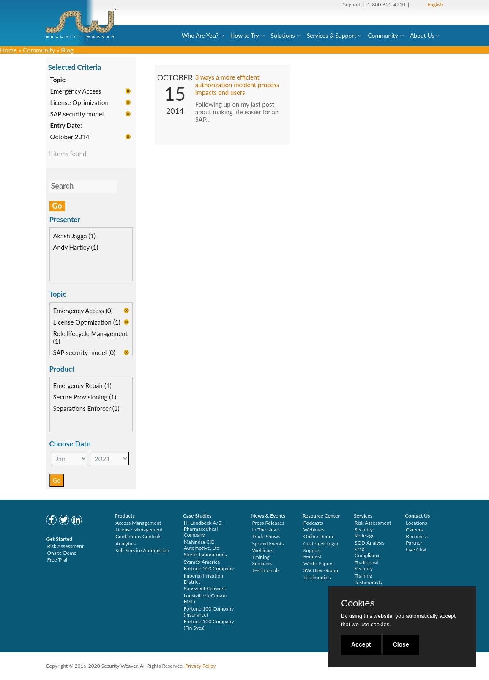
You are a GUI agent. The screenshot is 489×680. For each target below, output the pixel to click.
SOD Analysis (370, 543)
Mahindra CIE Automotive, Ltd (202, 545)
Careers (414, 529)
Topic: (58, 80)
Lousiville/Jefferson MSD (205, 598)
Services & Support (331, 35)
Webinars (262, 550)
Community (383, 35)
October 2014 (70, 137)
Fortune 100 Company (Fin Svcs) (209, 624)
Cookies (357, 603)
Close (401, 644)
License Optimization (79, 103)
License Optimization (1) (86, 322)
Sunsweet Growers (205, 588)
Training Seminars (262, 560)
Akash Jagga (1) (74, 236)
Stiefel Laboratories (205, 554)
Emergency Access (75, 91)
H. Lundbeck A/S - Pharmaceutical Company (204, 529)
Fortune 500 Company (209, 568)
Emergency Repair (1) (82, 386)
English (435, 4)
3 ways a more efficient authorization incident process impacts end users (237, 85)
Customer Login (321, 543)
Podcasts (313, 523)
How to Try (244, 35)
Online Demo (318, 536)
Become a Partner (417, 539)
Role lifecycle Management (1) (90, 337)
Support (352, 4)
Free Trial (57, 559)
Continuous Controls (138, 536)
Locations (416, 523)
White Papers (318, 563)
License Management (139, 529)
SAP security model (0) (84, 353)
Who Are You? (200, 35)
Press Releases (268, 523)
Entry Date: (66, 125)
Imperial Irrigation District (203, 579)
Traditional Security (366, 565)
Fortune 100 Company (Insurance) (209, 612)
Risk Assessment (65, 546)
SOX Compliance (368, 552)
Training (363, 576)
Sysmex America (202, 562)
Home (8, 50)
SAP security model (77, 114)
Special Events (268, 543)
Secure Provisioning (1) (84, 397)
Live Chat (416, 549)
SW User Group (320, 570)
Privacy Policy (200, 666)
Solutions (283, 35)
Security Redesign (365, 532)
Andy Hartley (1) (75, 248)
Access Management (138, 523)
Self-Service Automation (142, 550)
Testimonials (265, 570)
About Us (422, 35)
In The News (266, 529)
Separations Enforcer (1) (86, 409)
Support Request (312, 553)
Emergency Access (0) (83, 311)
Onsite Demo (62, 553)
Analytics (125, 543)
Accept (361, 644)
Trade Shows (266, 536)
